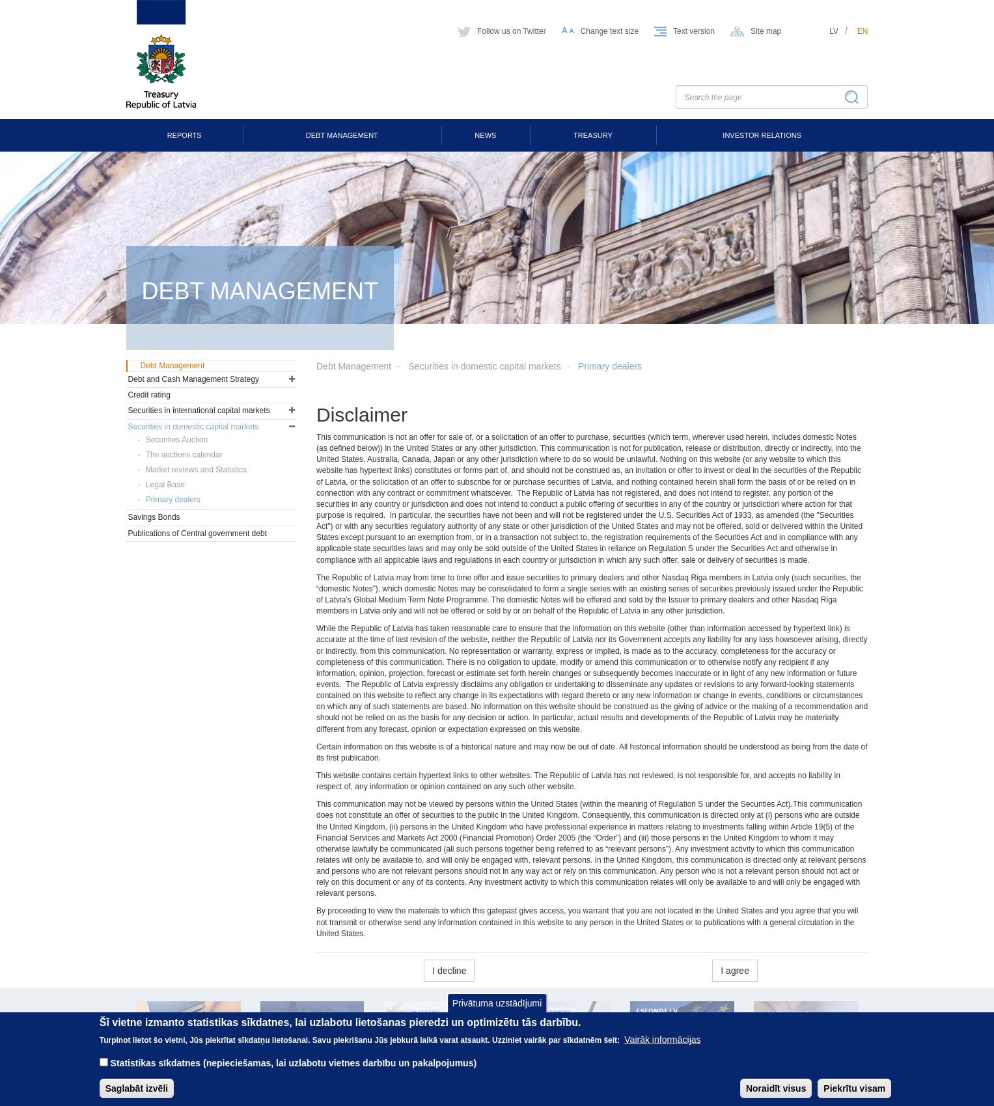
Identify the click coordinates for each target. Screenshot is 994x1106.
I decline (449, 970)
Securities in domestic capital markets (485, 366)
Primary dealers (610, 366)
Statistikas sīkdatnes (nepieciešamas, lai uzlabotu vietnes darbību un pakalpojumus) (294, 1072)
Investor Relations (762, 135)
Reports (184, 135)
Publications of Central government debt (197, 533)
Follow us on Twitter (511, 31)
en (862, 31)
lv (833, 31)
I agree (735, 970)
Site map (766, 31)
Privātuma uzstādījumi (497, 1011)
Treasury (593, 135)
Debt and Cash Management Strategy (193, 379)
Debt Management (342, 135)
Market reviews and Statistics (196, 469)
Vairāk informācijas (662, 1049)
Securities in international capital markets (199, 410)
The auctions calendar (184, 454)
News (485, 135)
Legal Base (165, 484)
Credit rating (149, 394)
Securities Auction (177, 439)
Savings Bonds (154, 517)
